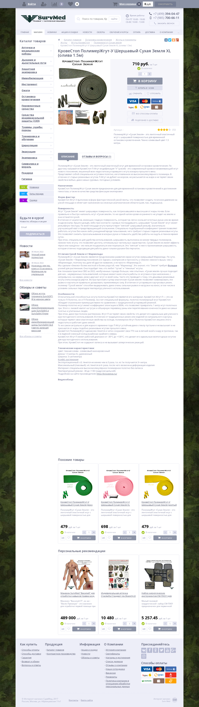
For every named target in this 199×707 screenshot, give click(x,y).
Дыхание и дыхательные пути (37, 61)
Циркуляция (37, 145)
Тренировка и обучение (37, 138)
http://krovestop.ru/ (107, 373)
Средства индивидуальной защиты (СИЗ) (37, 118)
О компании (166, 32)
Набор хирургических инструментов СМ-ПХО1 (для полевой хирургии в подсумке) (158, 596)
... (178, 32)
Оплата (136, 32)
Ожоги (37, 90)
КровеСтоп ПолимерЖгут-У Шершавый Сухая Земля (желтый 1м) (159, 505)
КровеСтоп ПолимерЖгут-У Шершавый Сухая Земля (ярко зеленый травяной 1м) (76, 505)
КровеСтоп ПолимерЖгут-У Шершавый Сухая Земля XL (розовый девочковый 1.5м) (115, 505)
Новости (87, 32)
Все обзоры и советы (31, 336)
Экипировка (37, 157)
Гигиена (27, 179)
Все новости (26, 280)
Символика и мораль (30, 165)
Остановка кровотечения (37, 98)
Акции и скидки (69, 32)
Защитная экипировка (37, 70)
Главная (25, 32)
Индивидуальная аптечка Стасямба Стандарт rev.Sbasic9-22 (118, 594)
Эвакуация (37, 151)
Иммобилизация (37, 78)
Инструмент (37, 84)
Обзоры (101, 32)
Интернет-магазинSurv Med (165, 700)
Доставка (150, 32)
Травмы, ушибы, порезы (37, 129)
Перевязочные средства (37, 107)
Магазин (38, 32)
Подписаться (35, 234)
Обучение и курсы (119, 32)
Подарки (27, 172)
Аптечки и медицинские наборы (37, 50)
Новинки (52, 32)
